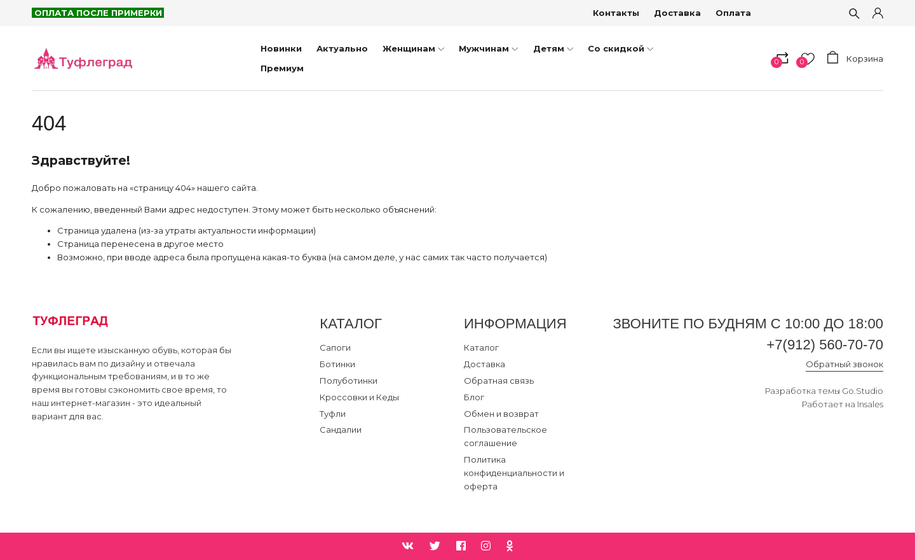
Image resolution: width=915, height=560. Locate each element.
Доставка (677, 13)
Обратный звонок (844, 364)
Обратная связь (499, 380)
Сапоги (335, 347)
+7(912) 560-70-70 (824, 345)
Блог (474, 397)
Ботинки (337, 364)
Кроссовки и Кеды (359, 397)
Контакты (616, 13)
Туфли (333, 414)
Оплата (733, 13)
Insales (870, 404)
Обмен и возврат (501, 414)
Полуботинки (348, 380)
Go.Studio (862, 391)
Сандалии (341, 429)
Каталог (481, 347)
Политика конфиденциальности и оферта (514, 472)
